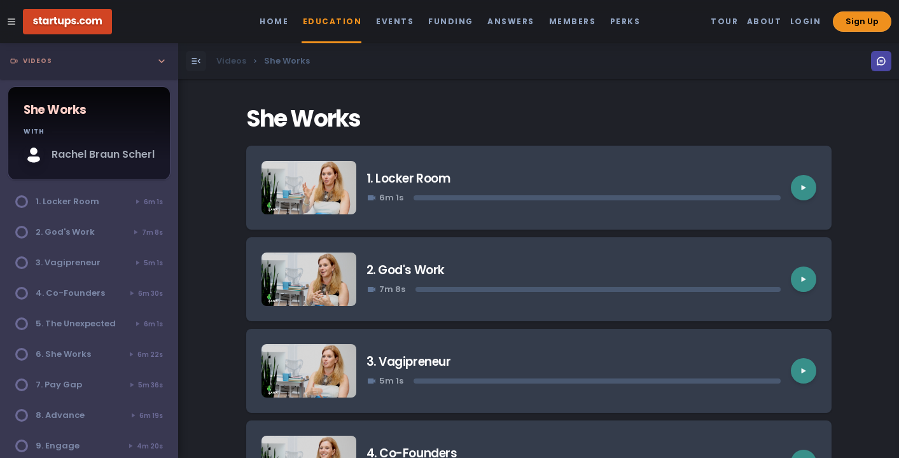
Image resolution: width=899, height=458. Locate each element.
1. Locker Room (408, 178)
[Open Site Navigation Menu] (11, 21)
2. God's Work (405, 270)
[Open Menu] (196, 61)
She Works (303, 118)
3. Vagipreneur (408, 361)
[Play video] (803, 187)
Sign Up (862, 21)
